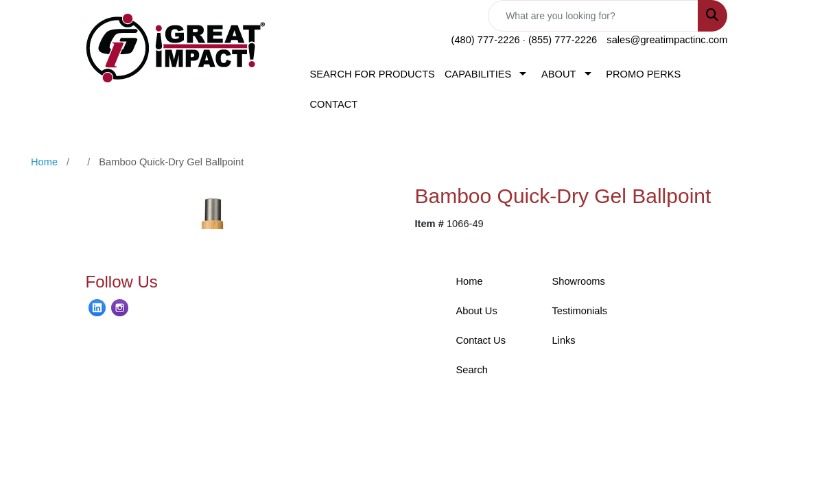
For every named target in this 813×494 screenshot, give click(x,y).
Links (563, 340)
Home (469, 281)
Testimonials (579, 310)
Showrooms (578, 281)
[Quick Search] (593, 16)
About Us (476, 310)
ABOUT (558, 74)
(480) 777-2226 (485, 39)
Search (471, 369)
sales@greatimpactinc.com (666, 39)
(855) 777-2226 (562, 39)
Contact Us (481, 340)
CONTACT (333, 104)
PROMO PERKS (643, 74)
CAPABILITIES (478, 74)
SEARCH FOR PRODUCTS (371, 74)
